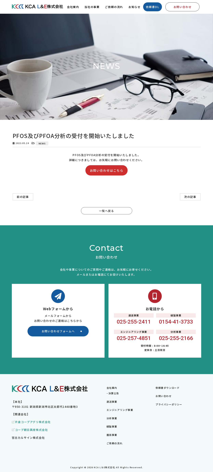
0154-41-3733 (176, 321)
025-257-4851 (134, 338)
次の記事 (190, 197)
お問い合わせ (183, 7)
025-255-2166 (176, 338)
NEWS (42, 143)
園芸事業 (112, 435)
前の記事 (23, 197)
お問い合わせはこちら (106, 170)
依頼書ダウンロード (168, 387)
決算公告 (113, 393)
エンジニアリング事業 (120, 410)
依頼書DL (152, 7)
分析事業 (112, 418)
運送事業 (112, 401)
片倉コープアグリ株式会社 (33, 422)
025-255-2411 (134, 321)
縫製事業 (112, 426)
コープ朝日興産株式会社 (31, 430)
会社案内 (112, 387)
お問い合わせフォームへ (58, 331)
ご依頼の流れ (115, 443)
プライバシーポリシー (169, 404)
